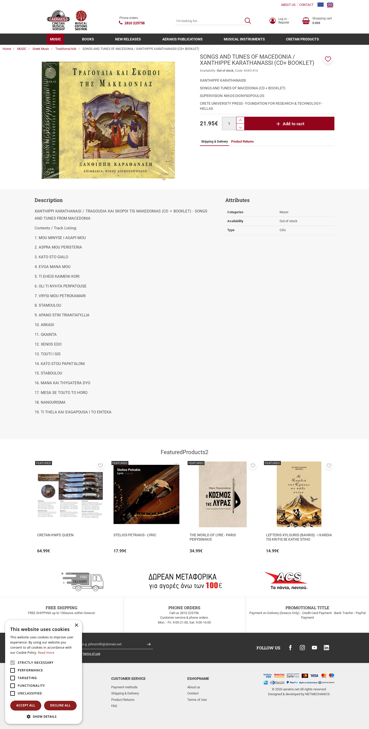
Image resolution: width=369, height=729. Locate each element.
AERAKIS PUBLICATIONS (182, 39)
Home (7, 49)
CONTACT (306, 5)
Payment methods (124, 687)
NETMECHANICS (317, 694)
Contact (193, 693)
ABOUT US (288, 5)
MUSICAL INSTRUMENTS (244, 39)
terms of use (91, 654)
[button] (328, 58)
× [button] (76, 625)
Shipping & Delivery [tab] (214, 141)
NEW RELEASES (128, 39)
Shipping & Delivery (125, 693)
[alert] (43, 672)
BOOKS (88, 39)
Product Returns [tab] (242, 141)
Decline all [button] (60, 705)
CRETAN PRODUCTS (302, 39)
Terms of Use (197, 700)
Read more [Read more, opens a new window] (46, 652)
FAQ (114, 706)
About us (193, 687)
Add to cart (293, 123)
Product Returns (123, 700)
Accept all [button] (25, 705)
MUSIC (55, 39)
